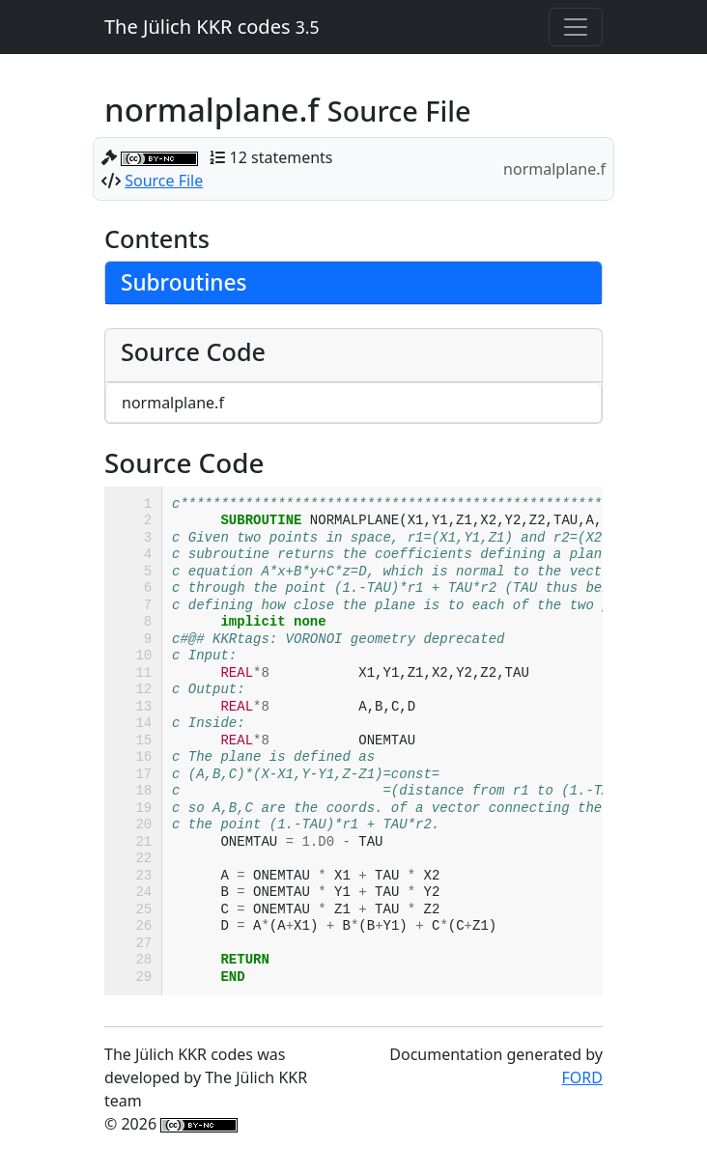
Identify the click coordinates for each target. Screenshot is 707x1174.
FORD (582, 1077)
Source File (164, 180)
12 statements (281, 157)
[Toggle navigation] (576, 27)
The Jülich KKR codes (211, 27)
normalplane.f (173, 402)
